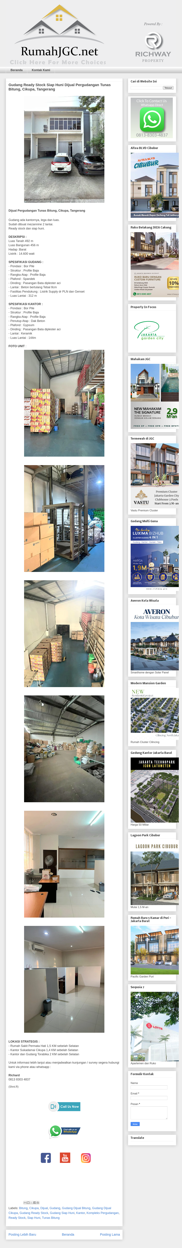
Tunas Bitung (51, 1217)
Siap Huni (33, 1217)
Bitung (23, 1208)
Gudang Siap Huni (62, 1213)
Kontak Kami (41, 70)
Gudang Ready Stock (34, 1213)
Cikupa (34, 1208)
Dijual (44, 1208)
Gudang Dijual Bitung (76, 1208)
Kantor (80, 1213)
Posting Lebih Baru (22, 1234)
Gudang (55, 1208)
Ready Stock (17, 1217)
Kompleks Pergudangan (102, 1213)
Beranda (17, 70)
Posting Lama (110, 1234)
